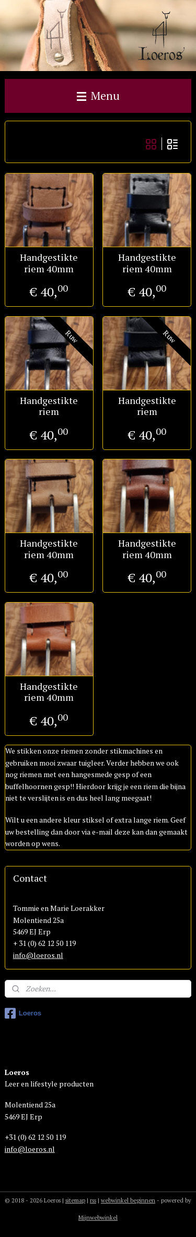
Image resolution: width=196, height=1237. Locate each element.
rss (93, 1200)
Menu (98, 95)
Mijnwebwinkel (98, 1217)
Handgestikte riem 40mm (49, 263)
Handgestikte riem (49, 406)
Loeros (23, 1013)
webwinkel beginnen (128, 1200)
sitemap (75, 1200)
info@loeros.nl (38, 955)
